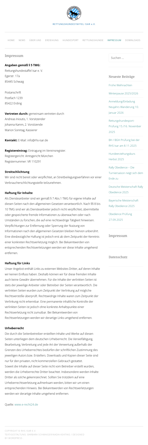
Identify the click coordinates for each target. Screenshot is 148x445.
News (22, 40)
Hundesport (71, 40)
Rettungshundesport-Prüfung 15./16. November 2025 (125, 126)
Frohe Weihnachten (120, 85)
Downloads (133, 40)
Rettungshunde (93, 40)
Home (11, 40)
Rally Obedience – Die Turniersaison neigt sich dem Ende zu (126, 173)
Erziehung (52, 40)
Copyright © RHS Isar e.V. (20, 430)
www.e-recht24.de (26, 404)
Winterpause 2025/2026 (123, 93)
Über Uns (35, 40)
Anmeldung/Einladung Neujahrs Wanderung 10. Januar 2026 (124, 107)
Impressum (114, 40)
